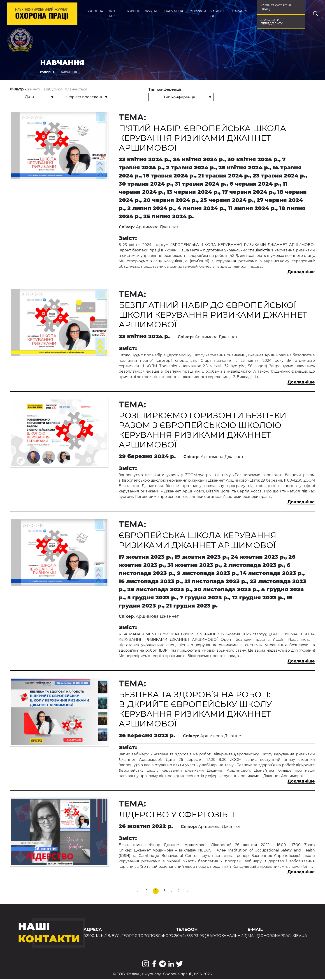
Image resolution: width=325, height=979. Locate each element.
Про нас (111, 13)
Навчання (173, 11)
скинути (33, 89)
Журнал (152, 11)
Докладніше (301, 271)
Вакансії (240, 11)
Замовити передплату (271, 21)
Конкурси (197, 11)
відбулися (53, 89)
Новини (133, 11)
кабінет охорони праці (276, 7)
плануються (76, 89)
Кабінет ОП (217, 13)
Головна (95, 11)
